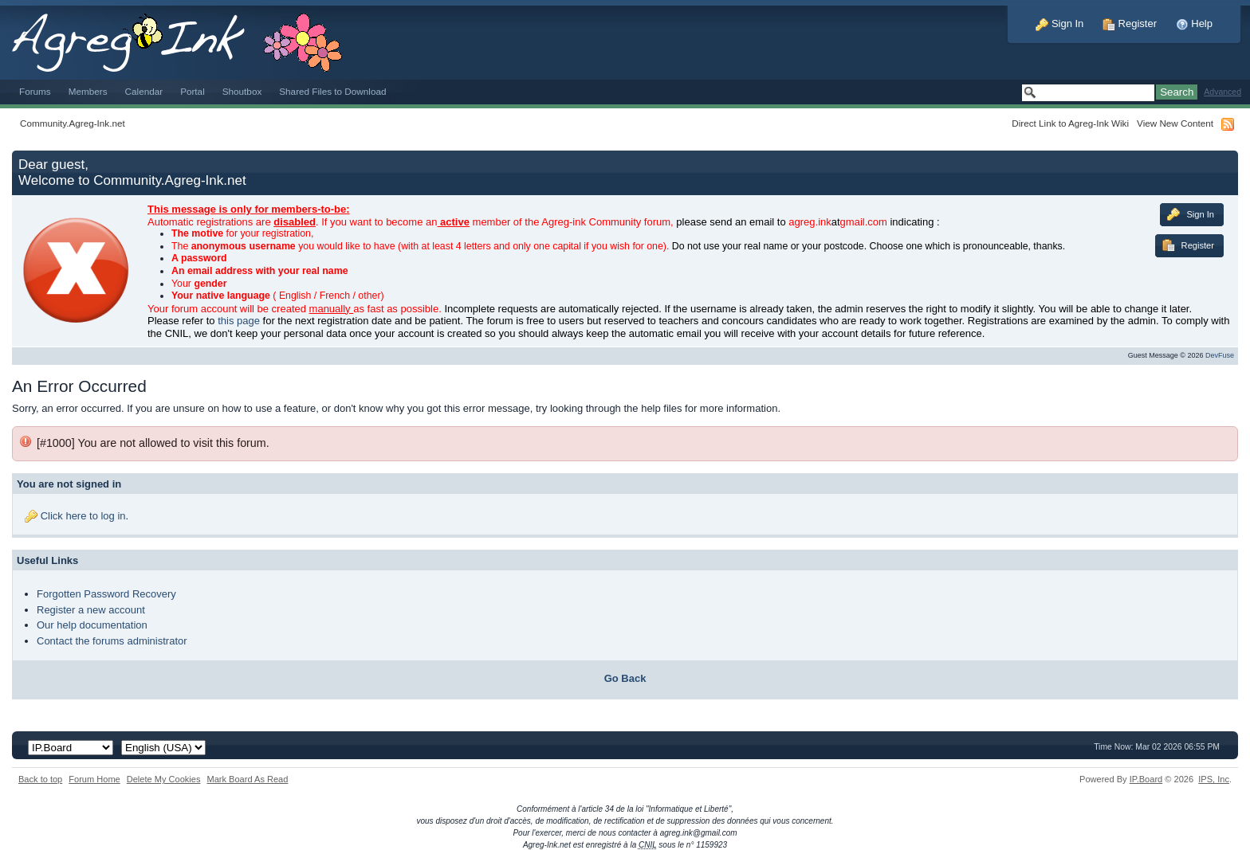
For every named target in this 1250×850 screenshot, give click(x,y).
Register (1130, 23)
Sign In (1059, 23)
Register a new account (91, 610)
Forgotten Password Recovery (106, 594)
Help (1194, 23)
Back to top (40, 779)
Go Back (625, 678)
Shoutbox (242, 91)
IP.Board (1146, 779)
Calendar (144, 91)
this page (239, 321)
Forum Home (94, 779)
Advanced (1222, 92)
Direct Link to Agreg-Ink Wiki (1070, 123)
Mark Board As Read (247, 779)
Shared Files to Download (332, 91)
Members (88, 91)
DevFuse (1219, 355)
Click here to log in (83, 516)
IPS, (1213, 779)
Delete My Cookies (164, 779)
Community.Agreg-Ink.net (72, 123)
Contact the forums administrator (112, 641)
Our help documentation (92, 625)
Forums (35, 91)
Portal (192, 91)
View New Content (1175, 123)
